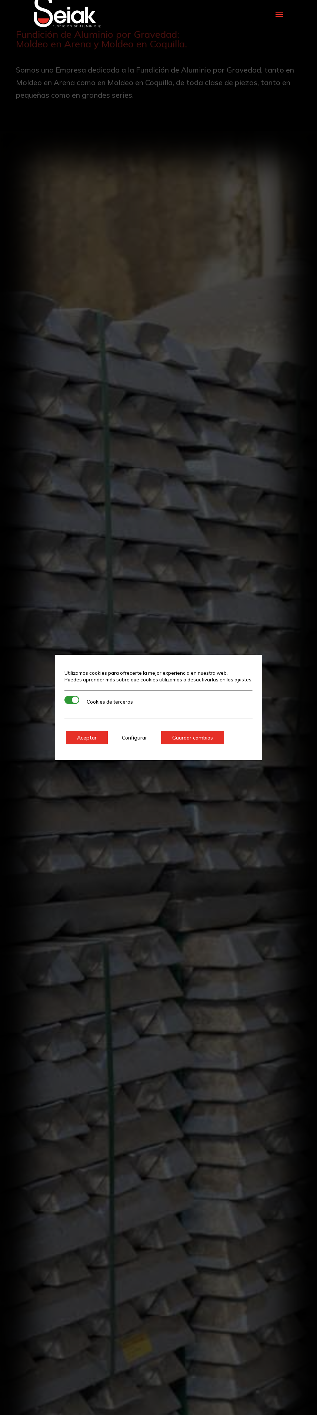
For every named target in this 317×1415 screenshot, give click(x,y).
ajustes (242, 680)
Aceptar (87, 737)
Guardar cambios (192, 737)
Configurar (134, 737)
